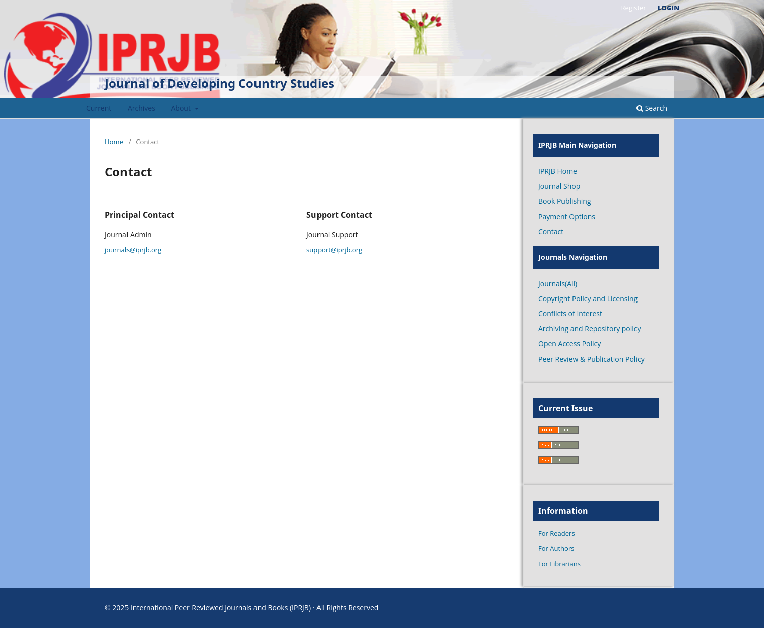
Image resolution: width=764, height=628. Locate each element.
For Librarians (559, 563)
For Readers (556, 533)
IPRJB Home (557, 171)
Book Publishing (564, 201)
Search (651, 108)
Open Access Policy (569, 343)
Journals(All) (557, 283)
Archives (141, 108)
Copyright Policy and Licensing (588, 298)
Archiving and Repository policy (589, 328)
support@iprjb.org (334, 249)
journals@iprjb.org (133, 249)
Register (633, 7)
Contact (550, 231)
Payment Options (566, 216)
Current (98, 108)
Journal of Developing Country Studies (219, 83)
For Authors (556, 548)
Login (668, 7)
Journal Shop (559, 186)
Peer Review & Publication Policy (591, 359)
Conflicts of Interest (570, 313)
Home (114, 141)
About (182, 108)
